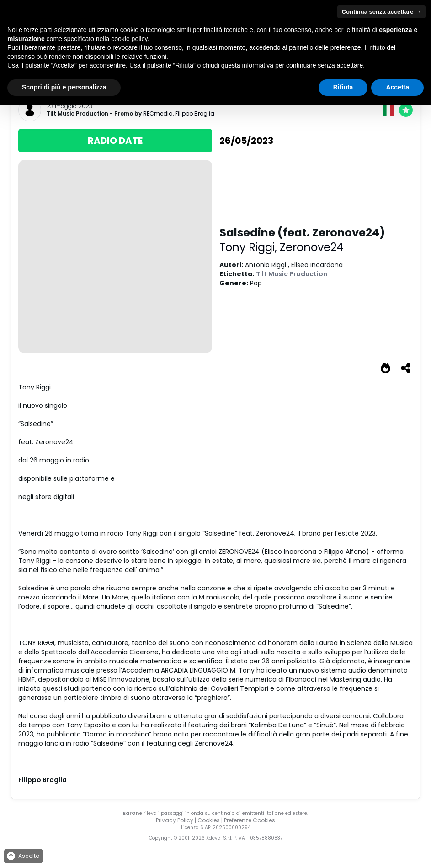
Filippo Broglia (194, 113)
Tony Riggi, (249, 247)
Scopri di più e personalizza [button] (64, 87)
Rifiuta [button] (343, 87)
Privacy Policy (174, 820)
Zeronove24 (311, 247)
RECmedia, (159, 113)
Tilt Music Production (77, 113)
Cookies (208, 820)
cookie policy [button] (129, 38)
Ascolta (22, 856)
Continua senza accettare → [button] (381, 11)
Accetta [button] (397, 87)
